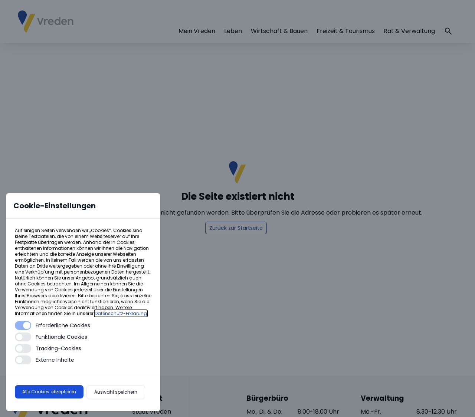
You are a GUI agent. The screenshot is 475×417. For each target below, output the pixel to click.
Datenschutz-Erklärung (121, 313)
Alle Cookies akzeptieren (49, 391)
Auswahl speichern (115, 392)
